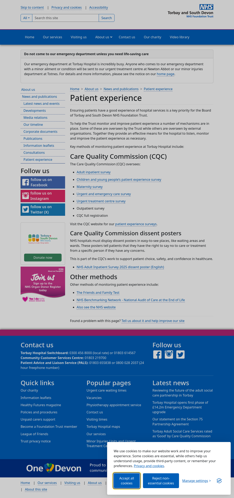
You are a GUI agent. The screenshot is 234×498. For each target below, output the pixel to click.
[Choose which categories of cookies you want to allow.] (196, 480)
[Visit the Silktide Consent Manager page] (219, 481)
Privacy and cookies (149, 466)
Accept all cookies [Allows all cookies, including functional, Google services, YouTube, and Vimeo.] (126, 480)
